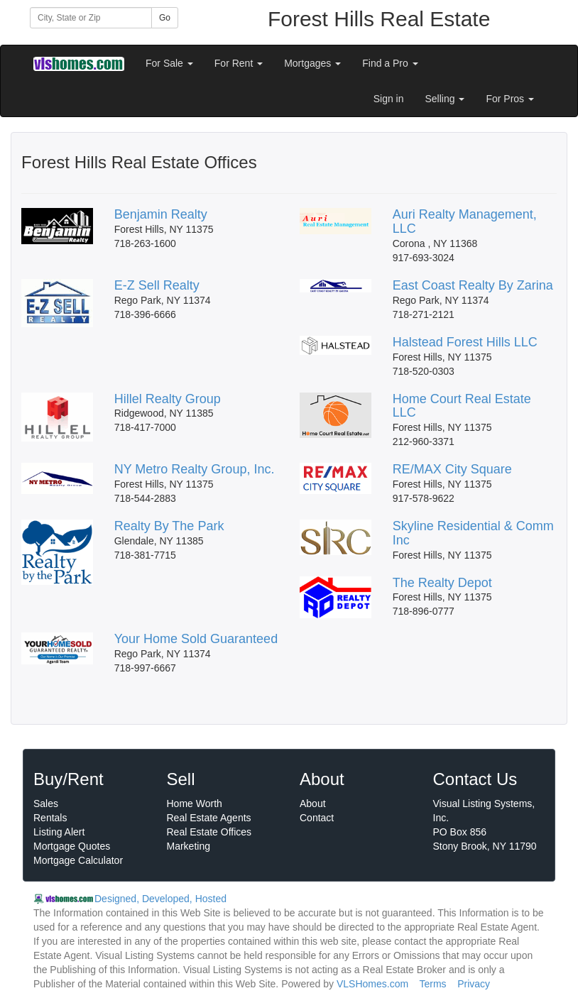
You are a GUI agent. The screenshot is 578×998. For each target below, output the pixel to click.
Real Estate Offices (209, 832)
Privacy (473, 983)
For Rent (238, 63)
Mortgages (312, 63)
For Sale (169, 63)
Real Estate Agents (209, 817)
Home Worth (194, 803)
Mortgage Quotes (71, 846)
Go (164, 18)
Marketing (188, 846)
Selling (445, 98)
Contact (317, 817)
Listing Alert (58, 832)
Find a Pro (390, 63)
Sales (45, 803)
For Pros (510, 98)
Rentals (50, 817)
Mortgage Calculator (78, 860)
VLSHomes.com (372, 983)
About (313, 803)
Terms (432, 983)
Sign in (388, 98)
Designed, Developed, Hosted (160, 898)
